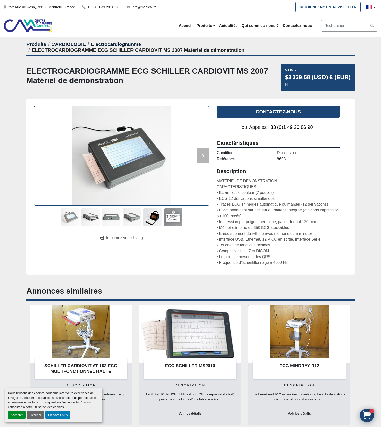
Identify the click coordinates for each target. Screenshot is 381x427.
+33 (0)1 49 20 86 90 (103, 7)
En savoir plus (58, 415)
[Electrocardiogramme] (116, 44)
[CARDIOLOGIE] (69, 44)
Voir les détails (190, 413)
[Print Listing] (121, 238)
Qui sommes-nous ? (260, 26)
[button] (205, 25)
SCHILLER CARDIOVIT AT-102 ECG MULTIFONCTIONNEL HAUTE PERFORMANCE (80, 371)
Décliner (35, 415)
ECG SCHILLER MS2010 (190, 365)
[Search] (349, 26)
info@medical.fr (144, 7)
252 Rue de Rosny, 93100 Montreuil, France (41, 7)
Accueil (185, 26)
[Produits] (36, 44)
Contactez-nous (297, 26)
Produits (204, 26)
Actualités (228, 26)
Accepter (17, 415)
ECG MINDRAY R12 (299, 365)
